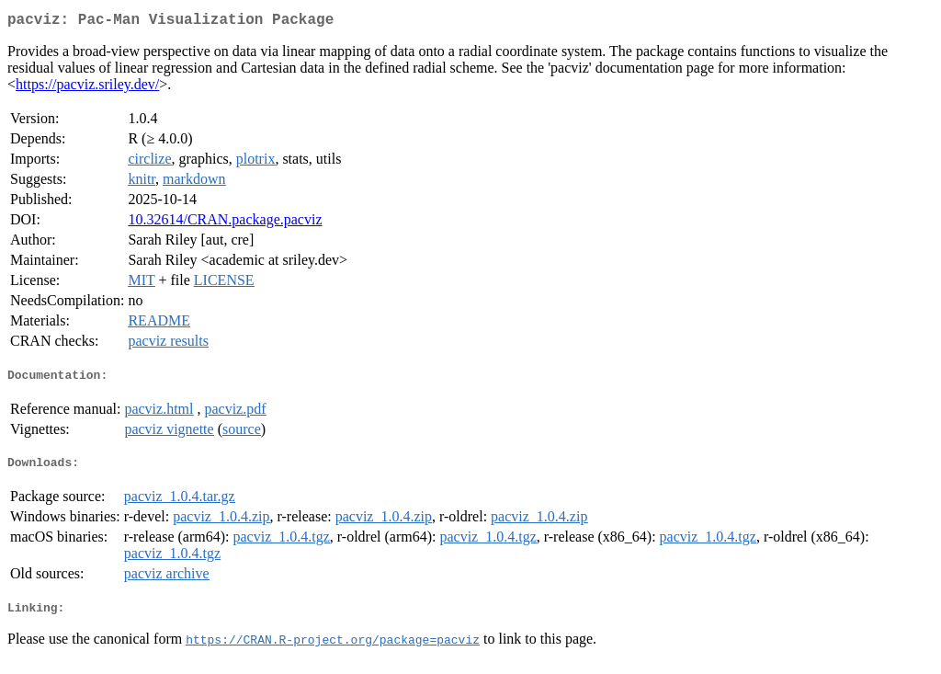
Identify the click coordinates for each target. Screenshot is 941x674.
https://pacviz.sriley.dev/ (87, 88)
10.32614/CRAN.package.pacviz (225, 223)
